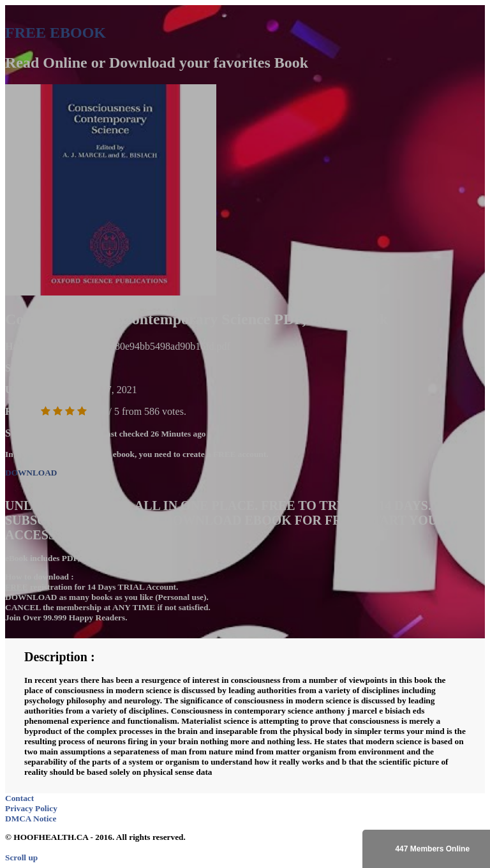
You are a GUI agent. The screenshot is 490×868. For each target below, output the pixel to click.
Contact (19, 798)
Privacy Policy (31, 808)
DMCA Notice (30, 818)
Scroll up (21, 857)
